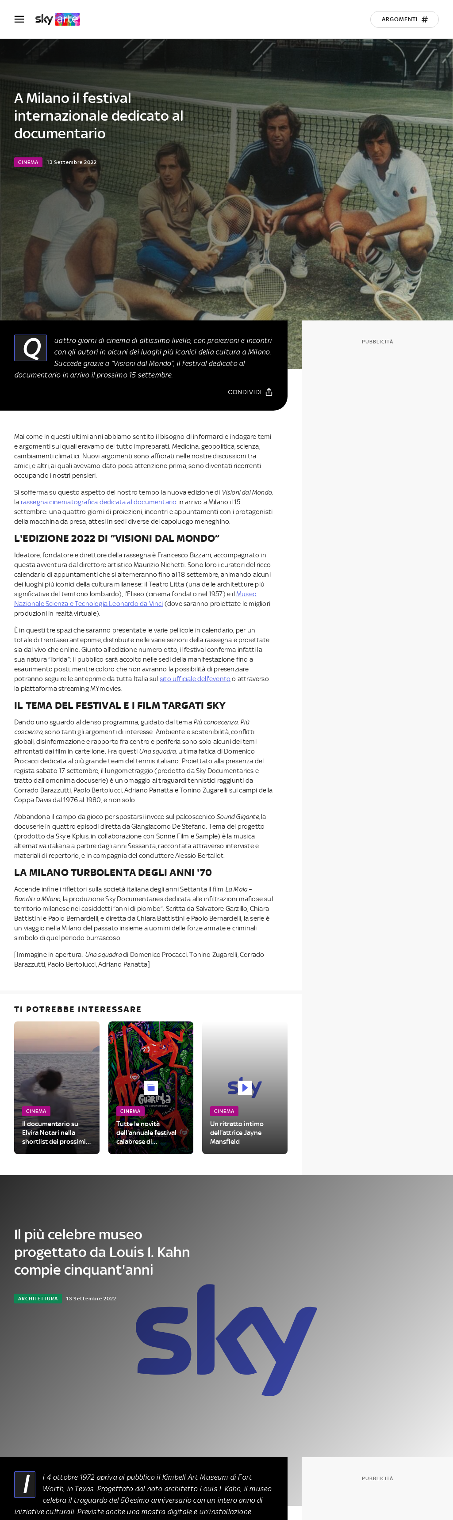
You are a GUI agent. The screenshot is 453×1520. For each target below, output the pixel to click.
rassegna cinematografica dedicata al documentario (99, 502)
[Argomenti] (404, 19)
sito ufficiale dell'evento (195, 679)
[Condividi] (250, 392)
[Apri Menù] (24, 19)
